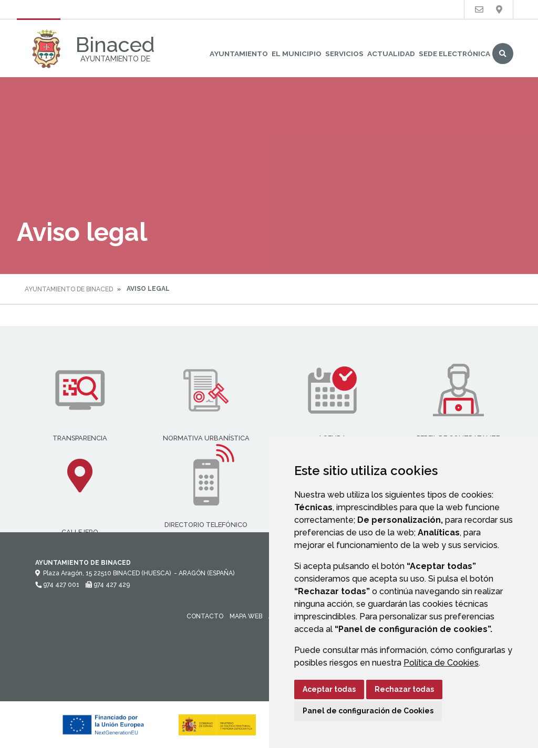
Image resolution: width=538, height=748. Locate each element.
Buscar (502, 53)
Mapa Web (246, 616)
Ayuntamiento (239, 53)
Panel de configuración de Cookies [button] (368, 711)
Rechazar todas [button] (404, 689)
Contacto (205, 616)
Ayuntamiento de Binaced (69, 289)
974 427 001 (57, 584)
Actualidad (391, 53)
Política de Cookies (441, 663)
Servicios (344, 53)
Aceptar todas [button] (329, 689)
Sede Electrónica (454, 53)
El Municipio (297, 53)
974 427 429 (108, 584)
